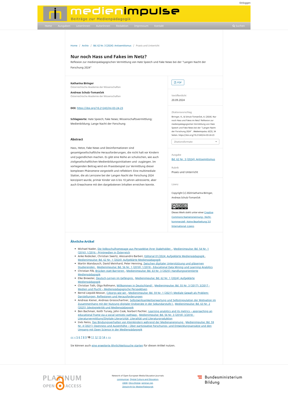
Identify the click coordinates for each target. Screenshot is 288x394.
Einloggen (245, 2)
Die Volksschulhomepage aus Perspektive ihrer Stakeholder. (135, 248)
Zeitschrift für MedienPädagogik (137, 386)
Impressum (141, 26)
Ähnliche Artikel (82, 241)
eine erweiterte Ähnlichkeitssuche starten (117, 345)
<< (72, 337)
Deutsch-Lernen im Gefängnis (115, 278)
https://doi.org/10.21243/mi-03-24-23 (100, 108)
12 (96, 337)
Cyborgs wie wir (117, 293)
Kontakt (159, 26)
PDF (179, 82)
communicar (123, 379)
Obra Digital (134, 383)
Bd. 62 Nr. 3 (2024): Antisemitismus (112, 45)
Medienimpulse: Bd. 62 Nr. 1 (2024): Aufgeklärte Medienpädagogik (119, 260)
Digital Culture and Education (144, 379)
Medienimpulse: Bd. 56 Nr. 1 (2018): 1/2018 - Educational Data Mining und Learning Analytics (155, 267)
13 (99, 337)
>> (109, 337)
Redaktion (122, 26)
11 (92, 337)
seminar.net (147, 383)
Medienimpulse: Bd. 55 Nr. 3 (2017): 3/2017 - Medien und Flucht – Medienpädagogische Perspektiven (144, 287)
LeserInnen (83, 26)
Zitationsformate (183, 141)
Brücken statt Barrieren (110, 271)
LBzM (124, 383)
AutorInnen (103, 26)
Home (48, 26)
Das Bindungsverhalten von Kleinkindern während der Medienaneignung (138, 322)
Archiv (85, 45)
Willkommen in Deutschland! (135, 285)
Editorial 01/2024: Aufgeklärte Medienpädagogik (174, 256)
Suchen (239, 26)
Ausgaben (64, 26)
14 (103, 337)
